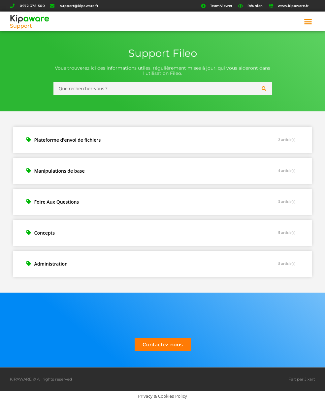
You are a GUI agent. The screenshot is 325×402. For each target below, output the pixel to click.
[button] (308, 21)
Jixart (310, 379)
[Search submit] (264, 88)
